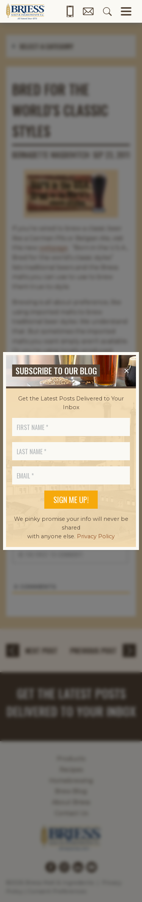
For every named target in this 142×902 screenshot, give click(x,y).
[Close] (126, 370)
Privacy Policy (96, 536)
